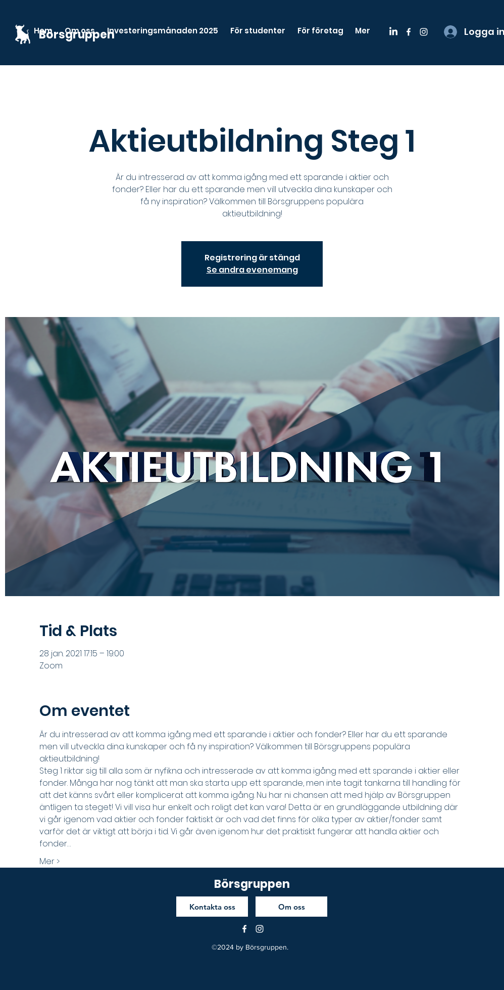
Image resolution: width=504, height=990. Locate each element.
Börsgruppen (252, 884)
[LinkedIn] (393, 32)
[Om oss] (291, 906)
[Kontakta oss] (212, 906)
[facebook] (409, 32)
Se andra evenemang (252, 270)
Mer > (49, 861)
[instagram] (424, 32)
